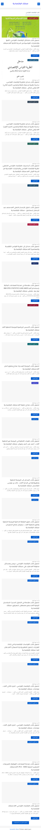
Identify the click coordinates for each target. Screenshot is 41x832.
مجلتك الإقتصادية (20, 4)
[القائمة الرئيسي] (38, 4)
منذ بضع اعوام (35, 38)
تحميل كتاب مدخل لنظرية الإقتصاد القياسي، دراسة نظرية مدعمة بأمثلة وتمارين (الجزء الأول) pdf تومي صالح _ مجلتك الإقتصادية (21, 127)
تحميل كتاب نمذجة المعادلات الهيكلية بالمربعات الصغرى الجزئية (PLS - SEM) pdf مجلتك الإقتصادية (21, 767)
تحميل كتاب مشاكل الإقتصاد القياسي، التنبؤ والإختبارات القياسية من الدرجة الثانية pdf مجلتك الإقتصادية (21, 43)
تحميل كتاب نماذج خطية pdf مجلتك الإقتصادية (21, 405)
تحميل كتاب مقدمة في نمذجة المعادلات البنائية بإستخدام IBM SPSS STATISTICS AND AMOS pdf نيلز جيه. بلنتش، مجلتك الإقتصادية (21, 288)
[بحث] (2, 4)
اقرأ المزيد (35, 55)
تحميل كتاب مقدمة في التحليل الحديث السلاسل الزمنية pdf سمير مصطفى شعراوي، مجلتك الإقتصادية (21, 605)
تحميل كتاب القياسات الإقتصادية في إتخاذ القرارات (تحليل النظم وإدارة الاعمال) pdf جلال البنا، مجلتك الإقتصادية (21, 647)
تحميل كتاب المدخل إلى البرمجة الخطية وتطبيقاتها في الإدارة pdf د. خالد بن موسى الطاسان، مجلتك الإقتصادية (23, 483)
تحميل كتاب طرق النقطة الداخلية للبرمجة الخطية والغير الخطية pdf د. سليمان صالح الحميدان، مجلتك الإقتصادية (21, 525)
